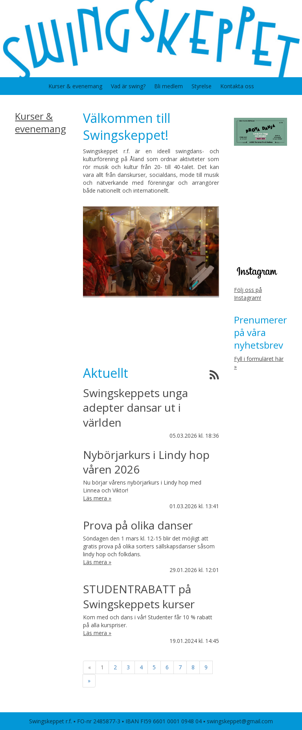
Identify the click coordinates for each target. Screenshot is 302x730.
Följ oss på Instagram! (248, 293)
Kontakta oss (237, 86)
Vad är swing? (128, 86)
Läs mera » (97, 498)
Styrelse (202, 86)
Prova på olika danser (138, 525)
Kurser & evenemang (75, 86)
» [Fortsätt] (89, 680)
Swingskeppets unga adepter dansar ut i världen (135, 407)
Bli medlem (168, 86)
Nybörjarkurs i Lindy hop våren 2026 (146, 462)
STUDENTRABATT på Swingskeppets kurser (139, 596)
